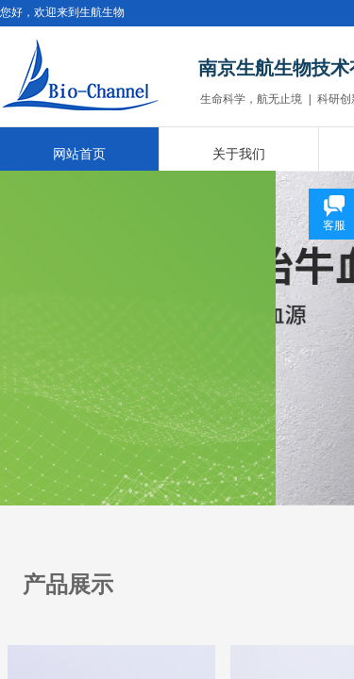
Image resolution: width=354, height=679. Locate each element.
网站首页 (79, 154)
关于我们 (238, 154)
